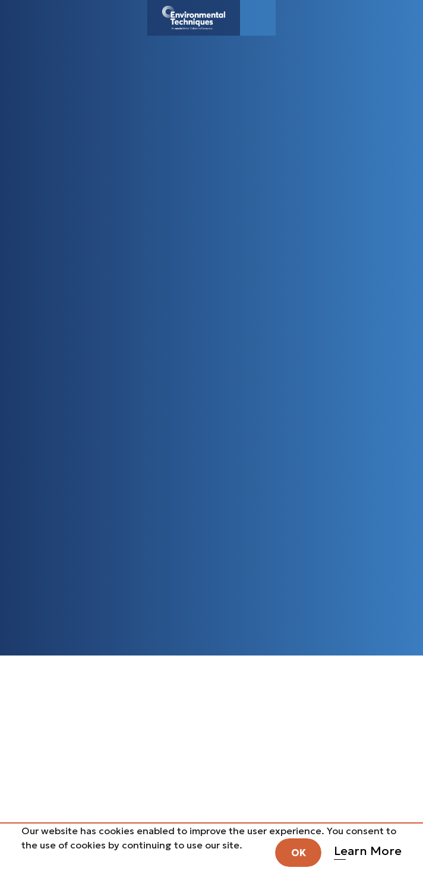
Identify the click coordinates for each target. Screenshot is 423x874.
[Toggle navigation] (258, 18)
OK (298, 853)
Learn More (368, 851)
